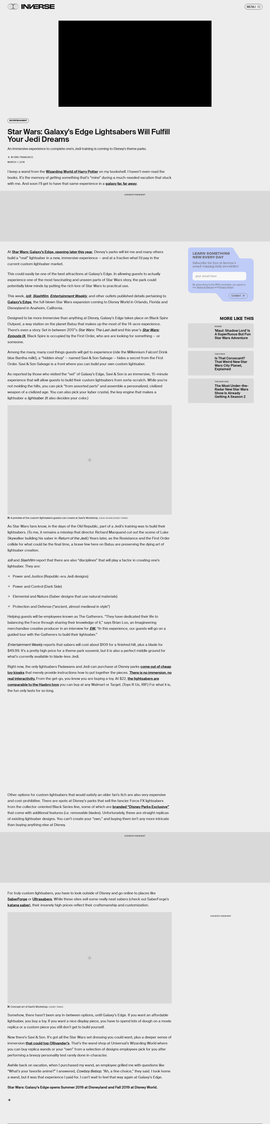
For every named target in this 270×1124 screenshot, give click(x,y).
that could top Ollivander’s (47, 1043)
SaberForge (17, 899)
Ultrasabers (42, 899)
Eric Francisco (23, 157)
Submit (236, 297)
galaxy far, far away (121, 183)
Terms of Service (205, 288)
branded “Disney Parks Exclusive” (140, 806)
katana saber (18, 905)
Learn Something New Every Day (211, 256)
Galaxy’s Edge (19, 302)
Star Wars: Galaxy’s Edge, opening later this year (52, 252)
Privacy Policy (226, 288)
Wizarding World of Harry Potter (72, 171)
